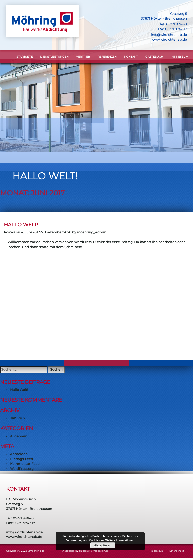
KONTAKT (131, 56)
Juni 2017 (17, 418)
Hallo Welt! (21, 225)
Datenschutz (176, 551)
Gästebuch (154, 56)
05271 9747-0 (176, 24)
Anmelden (19, 454)
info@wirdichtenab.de (169, 35)
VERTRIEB (83, 56)
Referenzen (107, 56)
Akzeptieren (102, 545)
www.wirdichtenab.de (169, 39)
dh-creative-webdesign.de (93, 551)
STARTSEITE (24, 56)
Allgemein (18, 436)
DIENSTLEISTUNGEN (54, 56)
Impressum (179, 56)
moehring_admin (91, 232)
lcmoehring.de (36, 551)
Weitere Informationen (119, 540)
